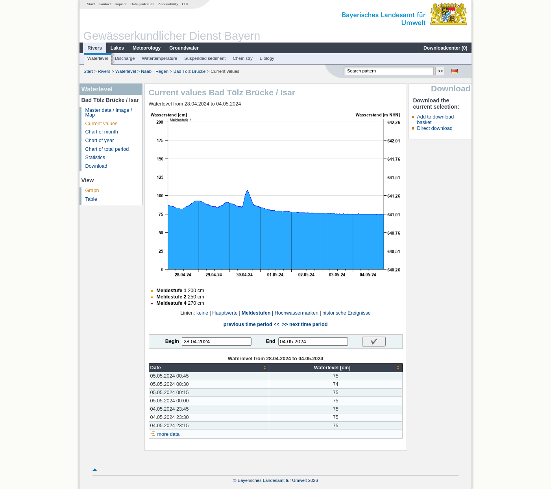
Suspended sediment (205, 58)
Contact (104, 4)
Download (96, 166)
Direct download (434, 128)
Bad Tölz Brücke (190, 71)
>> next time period (304, 324)
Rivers (94, 48)
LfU (185, 4)
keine (202, 313)
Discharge (125, 58)
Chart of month (101, 132)
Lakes (117, 48)
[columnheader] (209, 367)
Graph (92, 190)
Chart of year (99, 140)
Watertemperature (160, 58)
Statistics (95, 157)
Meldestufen (256, 313)
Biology (267, 58)
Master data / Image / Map (108, 112)
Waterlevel (97, 58)
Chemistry (242, 58)
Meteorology (147, 48)
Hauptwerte (224, 313)
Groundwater (184, 48)
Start (91, 4)
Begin (172, 341)
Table (91, 199)
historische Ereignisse (346, 313)
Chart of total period (107, 149)
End (271, 341)
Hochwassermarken (296, 313)
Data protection (142, 4)
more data (168, 434)
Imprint (121, 4)
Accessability (168, 4)
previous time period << (251, 324)
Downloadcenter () (445, 48)
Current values (101, 123)
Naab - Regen (154, 71)
